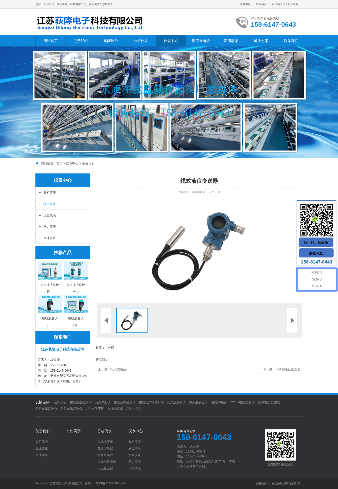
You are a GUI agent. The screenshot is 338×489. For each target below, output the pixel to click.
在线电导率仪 (106, 461)
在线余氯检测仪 (124, 402)
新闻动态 (231, 41)
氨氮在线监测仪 (269, 402)
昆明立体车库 (94, 408)
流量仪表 (49, 215)
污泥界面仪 (103, 402)
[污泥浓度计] (292, 483)
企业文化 (41, 448)
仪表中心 (171, 41)
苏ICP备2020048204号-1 (110, 483)
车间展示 (111, 41)
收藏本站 (245, 4)
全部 (111, 347)
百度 (288, 4)
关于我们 (81, 41)
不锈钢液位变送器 (287, 369)
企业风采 (41, 455)
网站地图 (277, 4)
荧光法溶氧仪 (176, 402)
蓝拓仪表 (60, 402)
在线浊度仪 (115, 408)
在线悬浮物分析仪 (151, 402)
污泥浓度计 (134, 408)
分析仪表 (141, 41)
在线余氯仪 (105, 455)
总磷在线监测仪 (46, 408)
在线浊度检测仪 (81, 402)
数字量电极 (201, 41)
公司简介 (41, 441)
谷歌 (295, 4)
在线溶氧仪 (105, 448)
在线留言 (261, 4)
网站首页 (50, 41)
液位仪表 (88, 163)
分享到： (102, 359)
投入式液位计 (120, 369)
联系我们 (291, 41)
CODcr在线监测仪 (242, 402)
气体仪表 (49, 238)
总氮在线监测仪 (71, 408)
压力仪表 (49, 226)
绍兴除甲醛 (218, 402)
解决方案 (261, 41)
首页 (59, 163)
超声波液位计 (198, 402)
